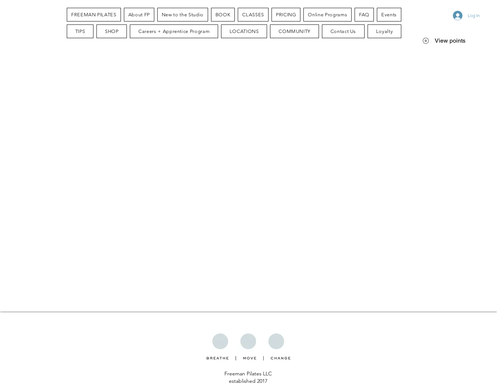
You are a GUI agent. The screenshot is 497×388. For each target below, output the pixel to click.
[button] (139, 14)
